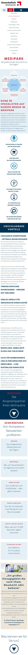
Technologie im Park (14, 25)
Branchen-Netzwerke (14, 16)
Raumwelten (14, 39)
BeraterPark (14, 22)
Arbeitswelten (14, 42)
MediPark (14, 19)
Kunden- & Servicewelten (14, 45)
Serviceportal (14, 50)
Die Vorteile (14, 13)
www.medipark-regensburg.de (17, 130)
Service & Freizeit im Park (14, 30)
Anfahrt (14, 53)
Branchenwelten (14, 47)
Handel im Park (14, 33)
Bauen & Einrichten (14, 27)
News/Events (14, 36)
